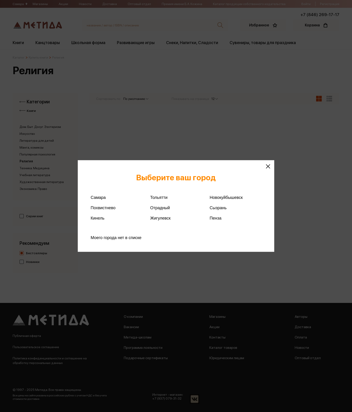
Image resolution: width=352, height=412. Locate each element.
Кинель (97, 218)
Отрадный (160, 208)
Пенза (215, 218)
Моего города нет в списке (116, 237)
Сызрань (218, 208)
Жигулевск (160, 218)
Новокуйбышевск (226, 197)
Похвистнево (103, 208)
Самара (98, 197)
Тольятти (158, 197)
